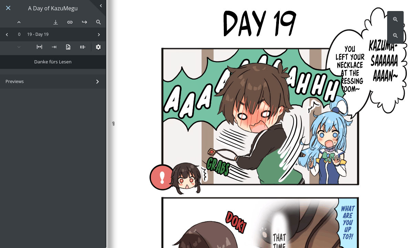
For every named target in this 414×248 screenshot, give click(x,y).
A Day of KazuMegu (53, 8)
